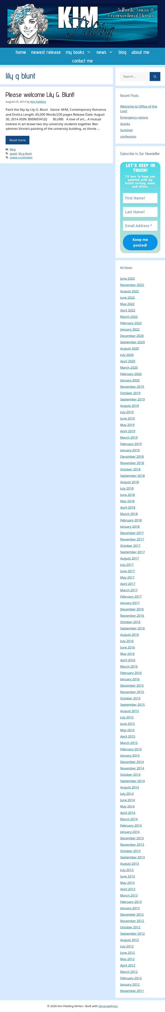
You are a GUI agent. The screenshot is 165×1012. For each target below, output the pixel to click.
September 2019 (132, 399)
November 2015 (132, 692)
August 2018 (129, 482)
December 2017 (132, 533)
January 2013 (130, 908)
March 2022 (129, 316)
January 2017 (130, 603)
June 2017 (127, 571)
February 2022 (131, 323)
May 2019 (127, 425)
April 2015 (127, 736)
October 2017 (130, 545)
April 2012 (127, 965)
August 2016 (129, 634)
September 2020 (132, 342)
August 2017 (129, 558)
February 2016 (131, 673)
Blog (13, 149)
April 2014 (127, 813)
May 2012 (127, 959)
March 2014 (129, 819)
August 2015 (129, 711)
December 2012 (132, 914)
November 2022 (132, 285)
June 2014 (127, 800)
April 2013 (127, 889)
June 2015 (127, 723)
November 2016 (132, 615)
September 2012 (132, 933)
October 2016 (130, 622)
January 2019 (130, 450)
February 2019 (131, 444)
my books (80, 52)
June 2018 (127, 495)
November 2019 (132, 386)
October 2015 (130, 698)
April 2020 (127, 361)
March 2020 (129, 367)
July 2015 (127, 717)
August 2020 (129, 348)
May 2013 (127, 882)
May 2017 (127, 577)
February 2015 (131, 749)
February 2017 (131, 596)
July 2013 (127, 870)
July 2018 (127, 488)
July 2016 (127, 641)
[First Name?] (140, 198)
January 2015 (130, 755)
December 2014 (132, 762)
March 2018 (129, 514)
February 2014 (131, 825)
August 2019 (129, 405)
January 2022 (130, 329)
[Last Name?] (140, 212)
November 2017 (132, 539)
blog (122, 52)
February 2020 (131, 374)
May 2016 (127, 654)
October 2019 (130, 393)
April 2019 (127, 431)
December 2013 (132, 838)
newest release (46, 52)
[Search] (155, 76)
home (21, 52)
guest (13, 153)
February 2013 (131, 902)
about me (140, 52)
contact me (82, 61)
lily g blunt (25, 153)
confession (128, 136)
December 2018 (132, 456)
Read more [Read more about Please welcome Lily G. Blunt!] (17, 140)
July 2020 (127, 355)
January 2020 (130, 380)
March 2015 (129, 743)
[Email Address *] (140, 226)
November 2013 (132, 844)
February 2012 (131, 978)
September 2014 (132, 781)
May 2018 (127, 501)
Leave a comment (21, 157)
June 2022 (127, 297)
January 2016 (130, 679)
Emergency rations (134, 117)
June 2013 (127, 876)
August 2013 (129, 863)
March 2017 (129, 590)
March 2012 (129, 972)
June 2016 (127, 647)
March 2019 (129, 437)
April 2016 (127, 660)
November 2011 (132, 991)
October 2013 (130, 851)
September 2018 (132, 475)
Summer (126, 130)
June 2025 (127, 278)
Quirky (125, 124)
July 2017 (127, 564)
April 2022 (127, 310)
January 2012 (130, 984)
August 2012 (129, 940)
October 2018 (130, 469)
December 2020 (132, 336)
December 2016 (132, 609)
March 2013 (129, 895)
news (106, 52)
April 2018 (127, 507)
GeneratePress (108, 1006)
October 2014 (130, 774)
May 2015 (127, 730)
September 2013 (132, 857)
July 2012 (127, 946)
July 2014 (127, 793)
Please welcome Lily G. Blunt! (40, 94)
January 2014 (130, 832)
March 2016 (129, 666)
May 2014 (127, 806)
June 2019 (127, 418)
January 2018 (130, 526)
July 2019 (127, 412)
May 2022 (127, 304)
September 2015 (132, 704)
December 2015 (132, 685)
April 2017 (127, 584)
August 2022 (129, 291)
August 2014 (129, 787)
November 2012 (132, 921)
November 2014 (132, 768)
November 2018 (132, 463)
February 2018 (131, 520)
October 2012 (130, 927)
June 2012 (127, 952)
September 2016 (132, 628)
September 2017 (132, 552)
